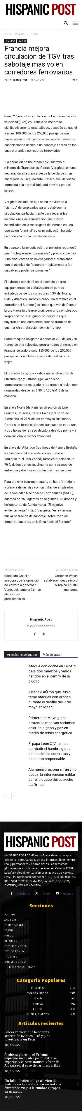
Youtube (68, 893)
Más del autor (52, 654)
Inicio (7, 34)
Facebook (23, 893)
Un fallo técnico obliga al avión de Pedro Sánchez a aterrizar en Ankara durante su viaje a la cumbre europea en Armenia (32, 1086)
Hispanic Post (18, 79)
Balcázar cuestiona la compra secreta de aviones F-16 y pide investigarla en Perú (27, 1036)
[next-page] (14, 795)
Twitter (46, 893)
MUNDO (20, 34)
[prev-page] (7, 795)
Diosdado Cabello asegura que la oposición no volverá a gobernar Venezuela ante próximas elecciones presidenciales (22, 587)
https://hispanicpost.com (41, 625)
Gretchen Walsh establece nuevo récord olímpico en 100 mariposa (61, 583)
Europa (34, 34)
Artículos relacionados (22, 654)
